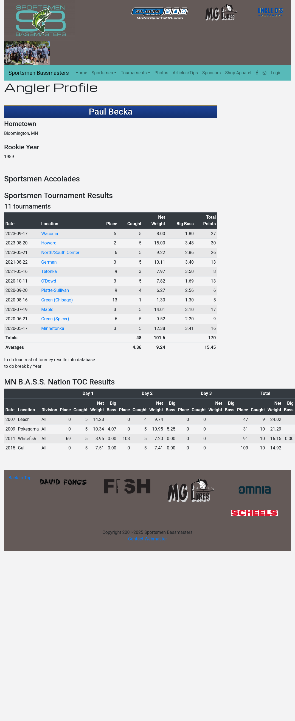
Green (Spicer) (55, 318)
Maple (47, 309)
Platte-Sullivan (55, 290)
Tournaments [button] (134, 72)
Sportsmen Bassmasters (39, 73)
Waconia (49, 233)
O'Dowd (48, 281)
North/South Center (60, 252)
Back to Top (20, 477)
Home (81, 72)
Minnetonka (52, 328)
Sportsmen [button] (102, 72)
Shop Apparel (238, 72)
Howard (49, 243)
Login (276, 72)
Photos (161, 72)
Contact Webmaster (147, 539)
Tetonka (49, 271)
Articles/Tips (185, 72)
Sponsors (211, 72)
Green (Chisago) (57, 300)
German (49, 262)
